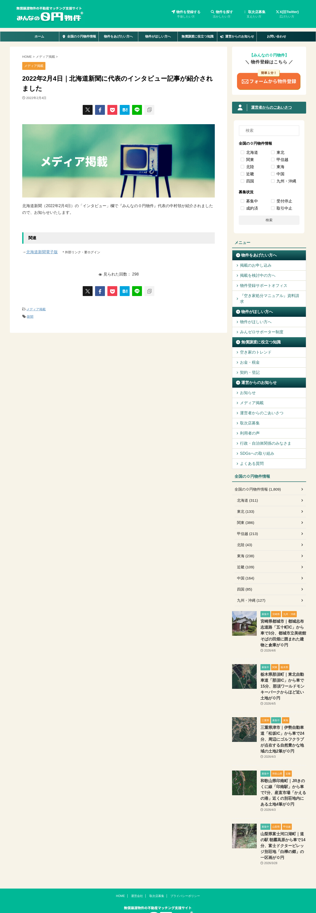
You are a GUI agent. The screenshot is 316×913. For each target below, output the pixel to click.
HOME (120, 870)
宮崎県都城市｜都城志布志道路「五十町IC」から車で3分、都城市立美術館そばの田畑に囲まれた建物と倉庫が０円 (282, 626)
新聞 (30, 316)
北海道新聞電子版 (42, 252)
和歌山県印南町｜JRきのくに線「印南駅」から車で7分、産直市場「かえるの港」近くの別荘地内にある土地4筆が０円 (282, 775)
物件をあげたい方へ (118, 36)
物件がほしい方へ (158, 36)
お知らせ (245, 387)
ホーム (39, 36)
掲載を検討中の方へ (253, 275)
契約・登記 (247, 366)
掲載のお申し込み (252, 265)
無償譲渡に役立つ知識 (197, 36)
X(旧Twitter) (287, 15)
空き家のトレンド (252, 346)
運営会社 (137, 870)
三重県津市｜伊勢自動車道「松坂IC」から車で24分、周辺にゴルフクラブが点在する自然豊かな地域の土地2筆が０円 (283, 723)
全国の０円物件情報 (79, 36)
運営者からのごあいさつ (270, 108)
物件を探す (221, 15)
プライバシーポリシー (185, 870)
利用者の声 (247, 427)
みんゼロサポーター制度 (257, 326)
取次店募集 (254, 15)
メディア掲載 (36, 309)
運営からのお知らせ (237, 36)
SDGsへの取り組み (253, 447)
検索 (269, 220)
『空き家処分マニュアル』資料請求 (265, 296)
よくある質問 (249, 457)
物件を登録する (185, 15)
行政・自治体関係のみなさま (260, 437)
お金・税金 (247, 356)
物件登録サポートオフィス (258, 285)
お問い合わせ (276, 36)
